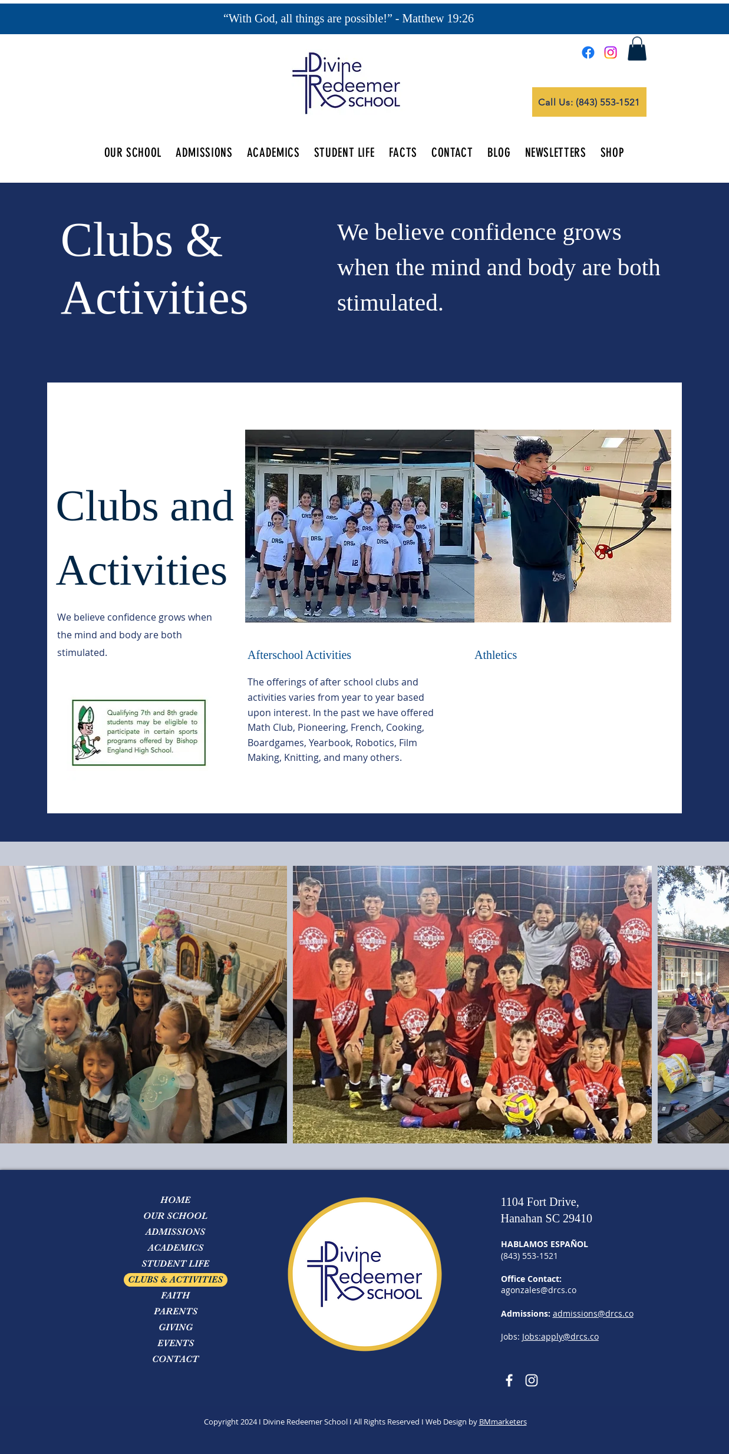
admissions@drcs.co (593, 1313)
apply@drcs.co (570, 1336)
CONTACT (175, 1359)
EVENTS (175, 1343)
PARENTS (175, 1311)
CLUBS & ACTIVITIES (175, 1279)
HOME (175, 1200)
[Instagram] (610, 52)
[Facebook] (588, 52)
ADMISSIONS (175, 1231)
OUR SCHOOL (175, 1216)
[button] (637, 49)
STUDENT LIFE (175, 1263)
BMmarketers (503, 1421)
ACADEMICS (175, 1247)
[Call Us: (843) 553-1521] (589, 102)
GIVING (176, 1327)
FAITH (175, 1295)
